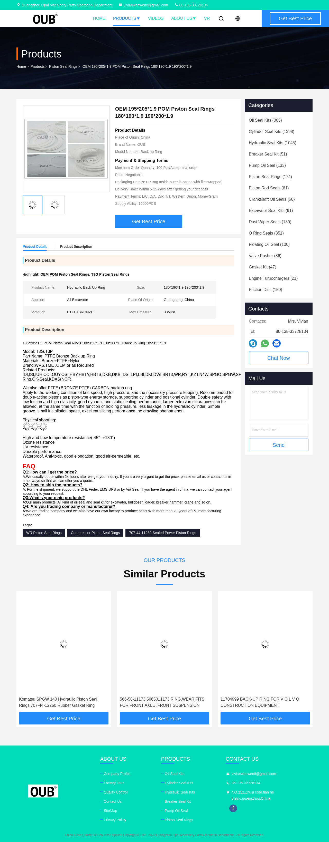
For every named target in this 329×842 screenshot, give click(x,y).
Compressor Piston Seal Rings (95, 533)
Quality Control (116, 792)
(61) (269, 188)
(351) (266, 233)
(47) (262, 267)
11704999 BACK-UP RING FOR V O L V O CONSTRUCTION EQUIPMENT (260, 702)
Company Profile (117, 774)
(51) (268, 154)
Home (99, 18)
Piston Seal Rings (63, 66)
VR (207, 18)
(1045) (272, 143)
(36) (265, 256)
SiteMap (110, 811)
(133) (267, 165)
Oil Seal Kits (174, 774)
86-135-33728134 (191, 5)
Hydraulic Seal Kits (180, 792)
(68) (272, 199)
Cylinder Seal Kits (179, 783)
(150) (265, 289)
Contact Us (113, 801)
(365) (265, 120)
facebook (233, 808)
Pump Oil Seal (176, 811)
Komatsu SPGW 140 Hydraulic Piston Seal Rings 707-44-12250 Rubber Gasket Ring (58, 702)
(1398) (271, 131)
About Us (183, 18)
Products (126, 18)
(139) (270, 222)
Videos (155, 18)
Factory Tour (114, 783)
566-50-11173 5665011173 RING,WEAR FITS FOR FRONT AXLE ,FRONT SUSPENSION (162, 702)
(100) (269, 244)
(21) (273, 278)
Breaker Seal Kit (178, 801)
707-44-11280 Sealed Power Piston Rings (162, 533)
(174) (270, 177)
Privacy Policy (115, 820)
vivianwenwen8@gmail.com (143, 5)
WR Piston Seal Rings (44, 533)
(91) (271, 210)
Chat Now (278, 358)
